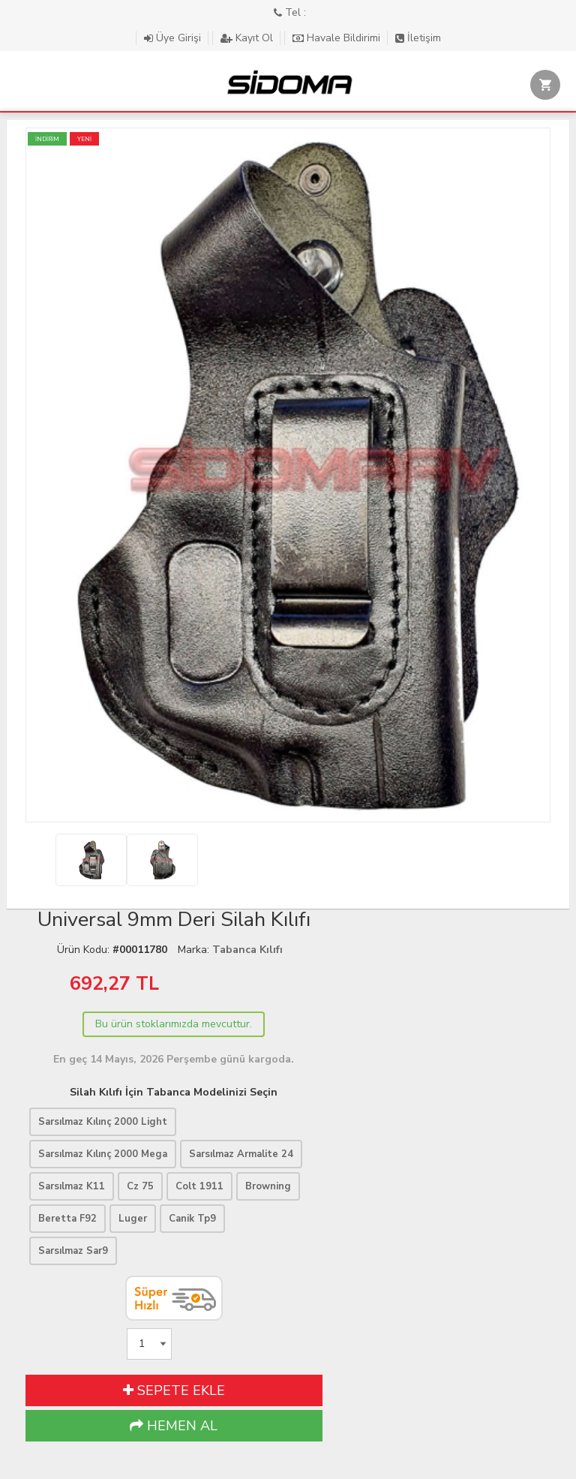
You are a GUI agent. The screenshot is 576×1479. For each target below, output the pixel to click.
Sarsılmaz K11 (71, 1186)
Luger (132, 1218)
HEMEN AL (174, 1425)
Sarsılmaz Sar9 (73, 1251)
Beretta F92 (67, 1218)
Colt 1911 (200, 1186)
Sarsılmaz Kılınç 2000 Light (102, 1122)
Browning (268, 1186)
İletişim (418, 38)
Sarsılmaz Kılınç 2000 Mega (102, 1154)
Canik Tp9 (192, 1218)
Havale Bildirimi (337, 38)
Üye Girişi (174, 38)
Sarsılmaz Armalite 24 (241, 1154)
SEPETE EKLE (174, 1390)
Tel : (290, 12)
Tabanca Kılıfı (247, 949)
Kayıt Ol (248, 38)
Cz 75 (140, 1186)
